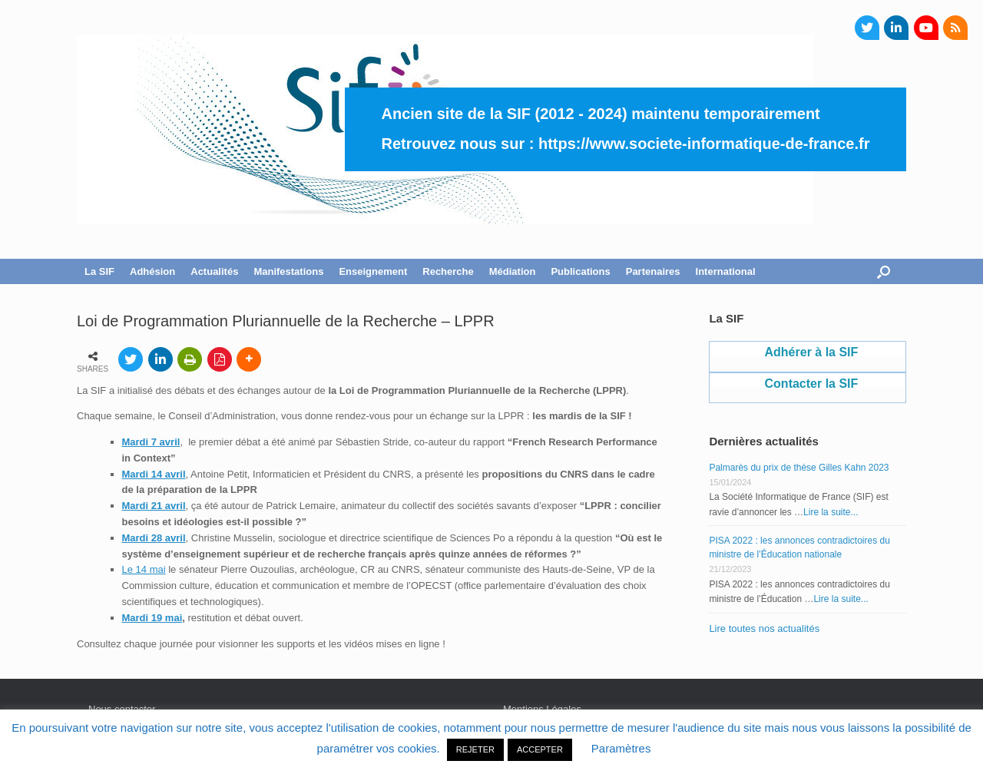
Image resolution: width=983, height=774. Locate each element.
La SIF (99, 271)
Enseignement (373, 271)
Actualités (214, 271)
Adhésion (152, 271)
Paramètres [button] (621, 748)
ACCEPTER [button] (540, 749)
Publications (580, 271)
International (726, 271)
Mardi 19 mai (152, 618)
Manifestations (288, 271)
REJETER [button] (475, 749)
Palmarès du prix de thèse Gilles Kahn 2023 (799, 467)
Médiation (512, 271)
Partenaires (653, 271)
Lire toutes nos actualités (764, 628)
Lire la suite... (830, 512)
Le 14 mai (144, 569)
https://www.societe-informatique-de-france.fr (704, 143)
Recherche (447, 271)
